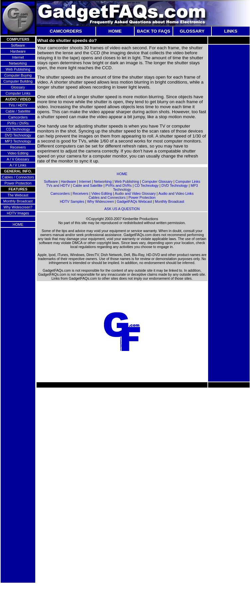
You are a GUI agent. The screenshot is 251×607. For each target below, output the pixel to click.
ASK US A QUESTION (122, 209)
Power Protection (17, 183)
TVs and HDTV (58, 185)
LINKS (230, 31)
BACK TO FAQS (153, 31)
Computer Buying (18, 75)
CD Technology (18, 129)
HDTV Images (18, 213)
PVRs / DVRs (18, 123)
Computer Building (18, 81)
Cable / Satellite (18, 111)
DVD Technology (18, 135)
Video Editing (18, 153)
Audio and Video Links (175, 193)
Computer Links (18, 93)
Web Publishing (18, 69)
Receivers (18, 147)
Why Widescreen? (18, 207)
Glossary (18, 87)
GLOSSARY (192, 31)
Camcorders (18, 117)
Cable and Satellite (87, 185)
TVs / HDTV (18, 105)
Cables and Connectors (106, 197)
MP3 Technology (18, 141)
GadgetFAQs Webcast (134, 201)
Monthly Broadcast (18, 201)
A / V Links (18, 165)
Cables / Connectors (18, 177)
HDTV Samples (72, 201)
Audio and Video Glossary (135, 193)
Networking (18, 63)
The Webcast (18, 195)
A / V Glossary (18, 159)
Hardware (18, 51)
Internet (18, 57)
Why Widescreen (100, 201)
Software (18, 45)
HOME (115, 31)
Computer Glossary (157, 181)
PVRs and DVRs (118, 185)
